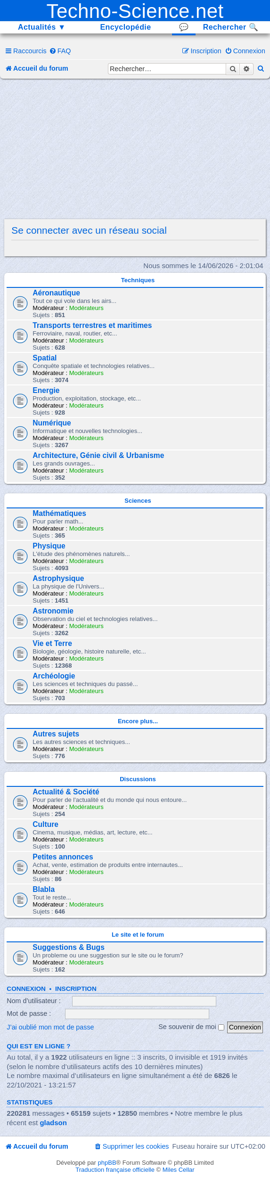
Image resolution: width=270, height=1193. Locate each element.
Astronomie (53, 611)
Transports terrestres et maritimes (92, 325)
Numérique (52, 423)
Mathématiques (59, 513)
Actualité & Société (66, 792)
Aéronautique (56, 293)
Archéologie (54, 676)
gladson (53, 1123)
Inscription (76, 988)
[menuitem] (60, 51)
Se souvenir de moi (191, 1026)
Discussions (138, 779)
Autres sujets (56, 734)
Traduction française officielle (115, 1169)
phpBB (107, 1162)
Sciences (137, 500)
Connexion (26, 988)
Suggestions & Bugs (68, 947)
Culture (45, 824)
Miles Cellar (179, 1169)
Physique (49, 546)
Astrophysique (58, 578)
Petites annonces (63, 857)
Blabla (44, 889)
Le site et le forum (138, 934)
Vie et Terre (52, 643)
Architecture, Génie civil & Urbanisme (98, 455)
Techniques (138, 280)
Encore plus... (138, 721)
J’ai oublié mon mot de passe (50, 1026)
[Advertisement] (138, 149)
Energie (46, 390)
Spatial (45, 358)
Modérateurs (86, 307)
